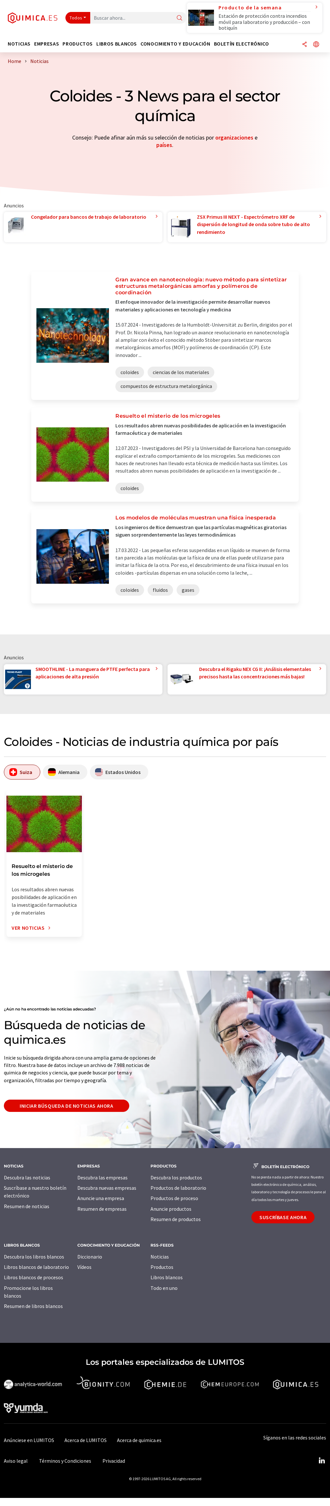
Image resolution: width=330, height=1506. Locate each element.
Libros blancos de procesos (33, 1277)
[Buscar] (179, 18)
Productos (161, 1267)
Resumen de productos (175, 1219)
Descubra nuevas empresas (106, 1188)
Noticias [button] (19, 44)
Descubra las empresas (102, 1177)
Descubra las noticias (27, 1177)
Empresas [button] (46, 44)
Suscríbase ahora (282, 1217)
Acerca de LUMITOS (85, 1440)
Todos (76, 18)
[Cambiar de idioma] (316, 44)
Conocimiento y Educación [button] (175, 44)
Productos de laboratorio (178, 1188)
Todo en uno (164, 1288)
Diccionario (89, 1256)
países (164, 145)
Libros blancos (166, 1277)
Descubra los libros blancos (34, 1256)
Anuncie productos (170, 1209)
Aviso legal (16, 1461)
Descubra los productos (176, 1177)
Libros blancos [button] (116, 44)
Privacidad (113, 1461)
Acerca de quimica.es (139, 1440)
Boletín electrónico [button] (241, 44)
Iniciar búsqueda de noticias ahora (66, 1106)
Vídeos (84, 1267)
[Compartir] (304, 44)
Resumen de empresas (102, 1209)
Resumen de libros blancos (33, 1306)
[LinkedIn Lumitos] (321, 1461)
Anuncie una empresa (100, 1198)
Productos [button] (78, 44)
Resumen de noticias (26, 1206)
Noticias (159, 1256)
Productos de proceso (174, 1198)
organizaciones (234, 137)
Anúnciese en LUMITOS (29, 1440)
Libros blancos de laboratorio (36, 1267)
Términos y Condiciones (65, 1461)
